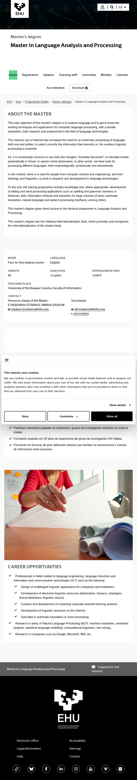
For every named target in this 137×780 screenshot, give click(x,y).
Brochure (80, 88)
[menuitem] (122, 7)
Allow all (111, 416)
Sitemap (75, 748)
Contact (74, 756)
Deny (25, 416)
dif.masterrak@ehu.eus (90, 309)
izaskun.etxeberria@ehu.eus (30, 309)
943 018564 (81, 313)
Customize (69, 416)
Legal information (29, 748)
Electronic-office (28, 740)
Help (20, 756)
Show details (118, 404)
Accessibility (77, 740)
